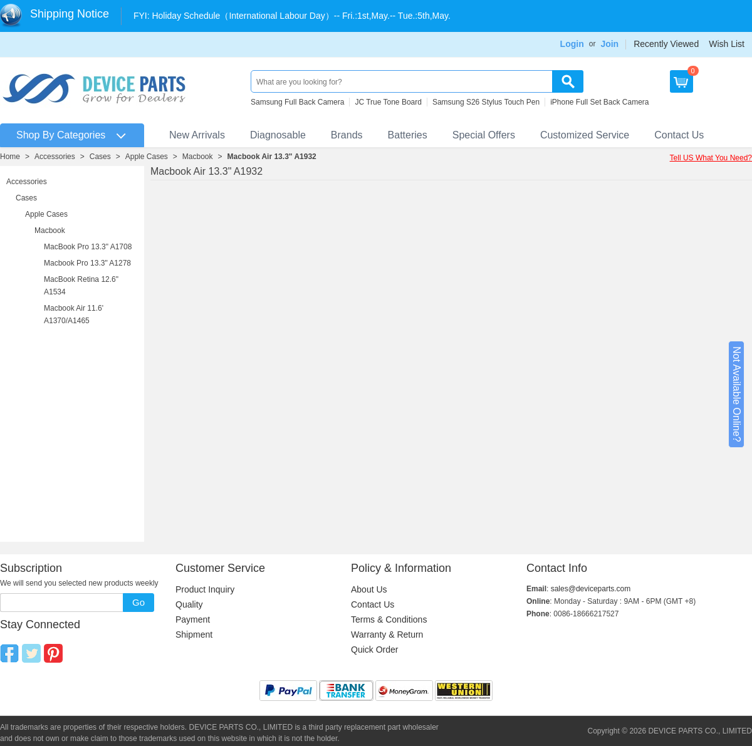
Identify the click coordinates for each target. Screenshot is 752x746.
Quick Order (374, 650)
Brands (347, 135)
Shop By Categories (60, 135)
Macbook (197, 156)
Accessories (54, 156)
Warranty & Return (387, 634)
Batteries (407, 135)
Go (138, 602)
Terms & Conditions (389, 619)
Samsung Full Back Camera (297, 102)
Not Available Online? (736, 394)
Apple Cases (146, 156)
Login (572, 44)
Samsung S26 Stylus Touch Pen (486, 102)
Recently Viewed (666, 44)
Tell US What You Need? (711, 157)
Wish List (726, 44)
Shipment (193, 634)
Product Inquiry (204, 589)
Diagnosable (278, 135)
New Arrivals (197, 135)
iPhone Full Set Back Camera (599, 102)
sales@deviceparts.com (591, 588)
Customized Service (584, 135)
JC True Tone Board (388, 102)
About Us (369, 589)
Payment (192, 619)
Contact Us (679, 135)
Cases (100, 156)
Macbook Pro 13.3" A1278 (87, 263)
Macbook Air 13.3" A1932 (271, 156)
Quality (189, 604)
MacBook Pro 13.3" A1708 (88, 246)
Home (10, 156)
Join (609, 44)
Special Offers (483, 135)
